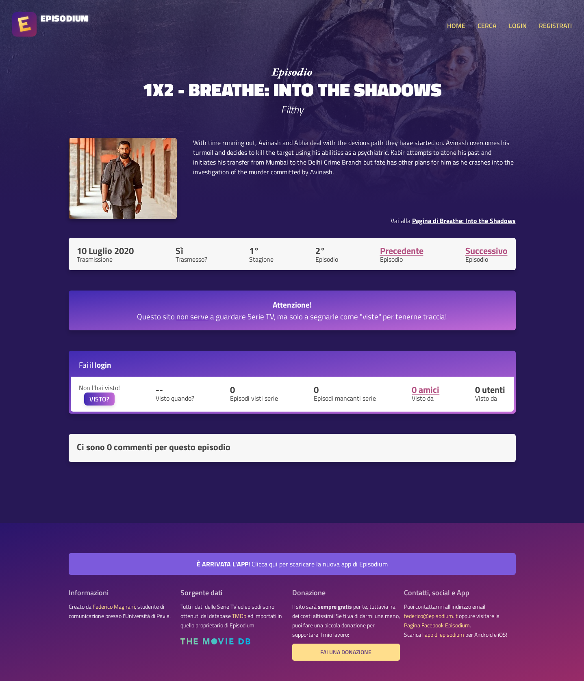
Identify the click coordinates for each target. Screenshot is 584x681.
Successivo (486, 251)
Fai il (95, 365)
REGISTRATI (555, 25)
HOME (456, 25)
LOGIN (518, 25)
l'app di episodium (443, 634)
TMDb (239, 616)
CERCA (487, 25)
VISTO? (99, 399)
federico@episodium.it (431, 616)
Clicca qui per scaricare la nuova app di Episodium (292, 564)
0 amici (425, 390)
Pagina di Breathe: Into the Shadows (464, 221)
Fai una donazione (345, 652)
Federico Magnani (114, 606)
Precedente (401, 251)
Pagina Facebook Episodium (437, 625)
